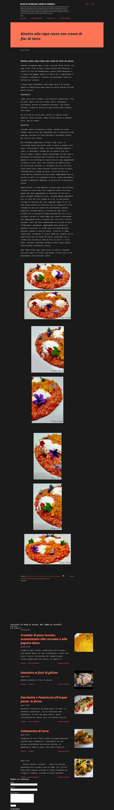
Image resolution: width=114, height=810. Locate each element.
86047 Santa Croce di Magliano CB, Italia (38, 578)
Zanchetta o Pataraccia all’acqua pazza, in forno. (44, 699)
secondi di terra (51, 18)
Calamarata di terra (35, 731)
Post (15, 626)
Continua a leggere (63, 663)
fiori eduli (43, 576)
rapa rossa (49, 576)
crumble (29, 576)
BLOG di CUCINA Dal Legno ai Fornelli (37, 4)
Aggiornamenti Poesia (36, 18)
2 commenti (31, 684)
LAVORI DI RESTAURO (65, 18)
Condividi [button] (71, 576)
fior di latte (35, 576)
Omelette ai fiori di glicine (39, 673)
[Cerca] (87, 4)
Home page (23, 18)
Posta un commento (33, 663)
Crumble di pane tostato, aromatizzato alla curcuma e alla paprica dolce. (44, 639)
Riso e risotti (57, 576)
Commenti (16, 628)
